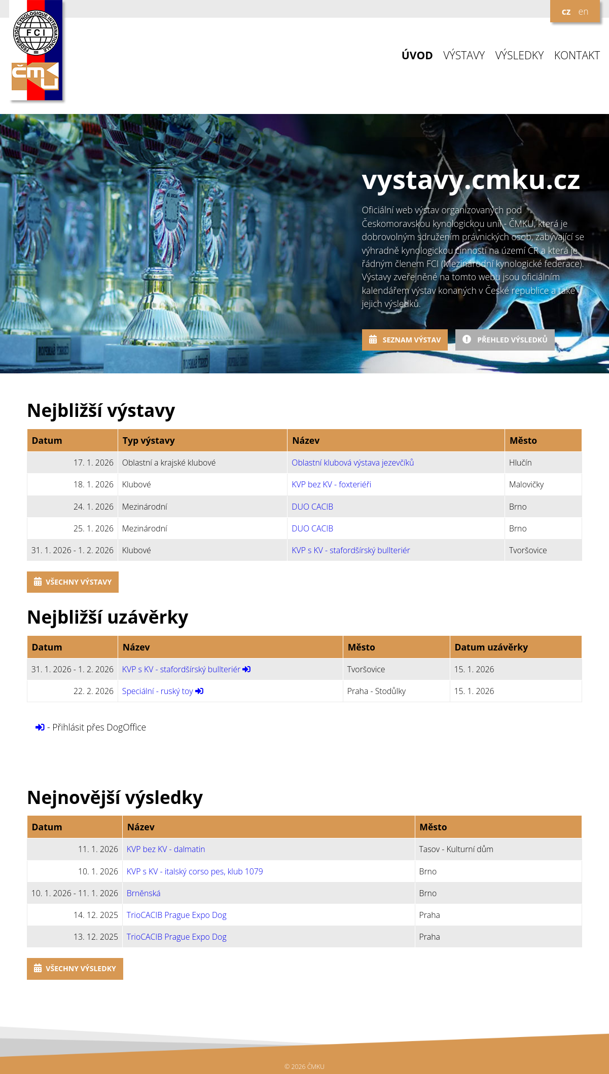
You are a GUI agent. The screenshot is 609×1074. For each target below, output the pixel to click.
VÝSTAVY (464, 55)
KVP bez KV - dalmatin (166, 849)
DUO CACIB (312, 506)
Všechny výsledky (75, 968)
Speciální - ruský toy (157, 691)
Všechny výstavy (73, 582)
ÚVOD (417, 55)
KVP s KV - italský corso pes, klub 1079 (195, 871)
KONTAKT (577, 55)
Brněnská (144, 893)
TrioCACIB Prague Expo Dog (177, 914)
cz (566, 11)
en (583, 11)
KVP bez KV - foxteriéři (331, 484)
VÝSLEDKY (519, 55)
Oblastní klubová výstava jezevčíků (353, 462)
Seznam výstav (405, 339)
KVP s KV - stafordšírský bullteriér (351, 550)
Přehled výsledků (505, 339)
